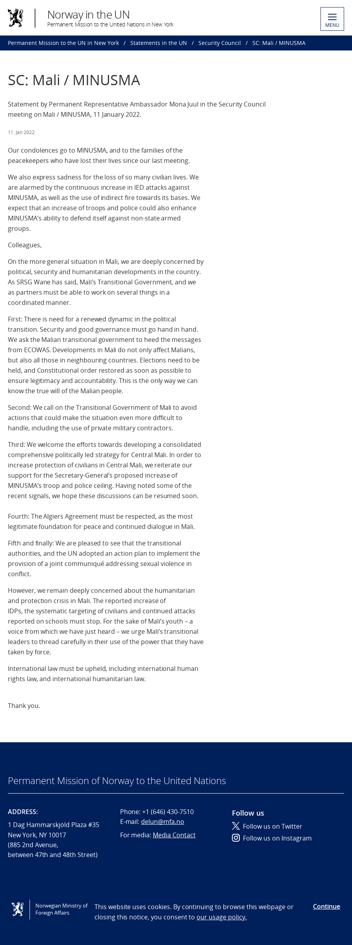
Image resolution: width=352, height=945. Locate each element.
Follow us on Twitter (267, 826)
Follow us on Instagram (272, 838)
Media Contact (174, 835)
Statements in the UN (158, 43)
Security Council (219, 43)
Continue (326, 906)
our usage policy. (221, 917)
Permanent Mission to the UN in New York (63, 43)
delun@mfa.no (162, 821)
